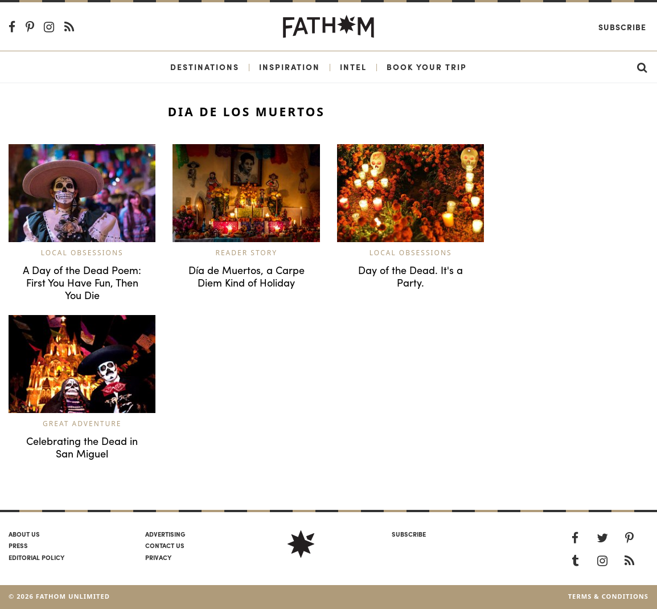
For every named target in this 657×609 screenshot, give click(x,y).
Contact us (164, 545)
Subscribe (622, 26)
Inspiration (289, 66)
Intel (353, 66)
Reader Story (246, 253)
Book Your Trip (427, 66)
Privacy (158, 557)
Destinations (204, 66)
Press (18, 545)
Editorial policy (36, 557)
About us (24, 533)
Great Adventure (82, 423)
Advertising (165, 533)
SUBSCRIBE (409, 533)
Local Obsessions (82, 253)
